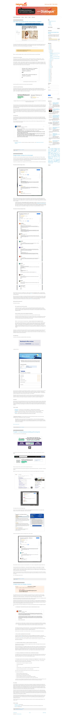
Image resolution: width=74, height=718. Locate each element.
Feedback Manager (50, 151)
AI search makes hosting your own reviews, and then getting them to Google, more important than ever (56, 116)
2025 (49, 45)
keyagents (58, 160)
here (31, 293)
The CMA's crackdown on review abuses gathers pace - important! (56, 110)
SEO (54, 157)
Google (54, 151)
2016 (49, 74)
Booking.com (55, 148)
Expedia (59, 150)
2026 (49, 44)
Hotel (59, 151)
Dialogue (56, 149)
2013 (49, 77)
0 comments (22, 149)
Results (16, 706)
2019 (49, 71)
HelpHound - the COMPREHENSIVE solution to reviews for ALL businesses (56, 134)
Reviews (49, 157)
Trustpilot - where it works (56, 121)
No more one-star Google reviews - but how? (56, 141)
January (51, 67)
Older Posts (44, 712)
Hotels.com (52, 152)
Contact (29, 17)
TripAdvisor (50, 158)
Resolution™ (58, 154)
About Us (26, 17)
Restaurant (49, 156)
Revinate (52, 157)
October (51, 52)
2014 (49, 76)
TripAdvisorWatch (55, 158)
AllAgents (52, 148)
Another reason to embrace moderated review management (56, 128)
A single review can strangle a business (22, 584)
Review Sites (55, 156)
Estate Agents (54, 150)
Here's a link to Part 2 (16, 424)
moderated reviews (17, 709)
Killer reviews (56, 152)
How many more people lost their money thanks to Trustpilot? (27, 21)
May (50, 64)
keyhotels (56, 161)
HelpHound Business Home (16, 17)
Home (30, 712)
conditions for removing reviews (41, 203)
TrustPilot (16, 150)
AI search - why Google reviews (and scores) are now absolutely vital (56, 103)
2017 (49, 73)
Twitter (59, 158)
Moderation (16, 704)
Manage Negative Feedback (52, 153)
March (50, 65)
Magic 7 (59, 152)
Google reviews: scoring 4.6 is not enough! (23, 155)
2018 (49, 72)
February (51, 66)
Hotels (49, 152)
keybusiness (50, 161)
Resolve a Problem (50, 155)
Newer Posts (15, 712)
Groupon (57, 151)
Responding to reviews (56, 155)
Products (22, 17)
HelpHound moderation (18, 142)
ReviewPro (58, 156)
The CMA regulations (18, 705)
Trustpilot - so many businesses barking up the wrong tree (26, 432)
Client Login (33, 17)
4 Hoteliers (49, 148)
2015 (49, 75)
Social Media (58, 157)
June (50, 63)
